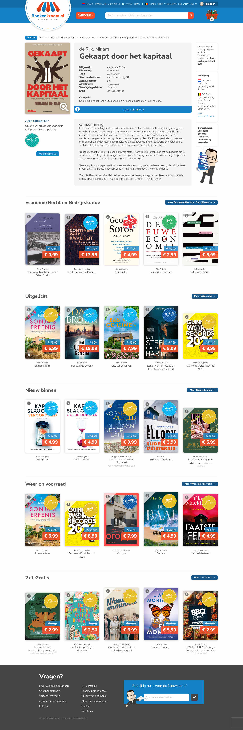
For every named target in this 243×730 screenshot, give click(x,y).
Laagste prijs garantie (94, 691)
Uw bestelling (89, 685)
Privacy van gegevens (94, 696)
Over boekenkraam (49, 691)
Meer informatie (47, 153)
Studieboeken (87, 37)
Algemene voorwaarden (95, 701)
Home (43, 37)
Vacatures (87, 711)
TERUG (31, 38)
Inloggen (210, 4)
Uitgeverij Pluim (116, 67)
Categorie (85, 15)
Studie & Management (63, 37)
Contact (86, 706)
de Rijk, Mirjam (94, 49)
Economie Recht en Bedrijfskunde (118, 37)
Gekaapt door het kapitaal (155, 37)
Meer (190, 202)
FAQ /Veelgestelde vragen (54, 685)
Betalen (43, 706)
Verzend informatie (49, 696)
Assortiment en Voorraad (53, 701)
